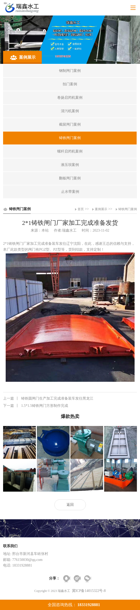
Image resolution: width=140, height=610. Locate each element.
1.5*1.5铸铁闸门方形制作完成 (35, 405)
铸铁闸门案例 (127, 209)
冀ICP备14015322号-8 (89, 591)
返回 (70, 505)
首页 (81, 209)
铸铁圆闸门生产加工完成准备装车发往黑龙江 (48, 398)
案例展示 (101, 209)
